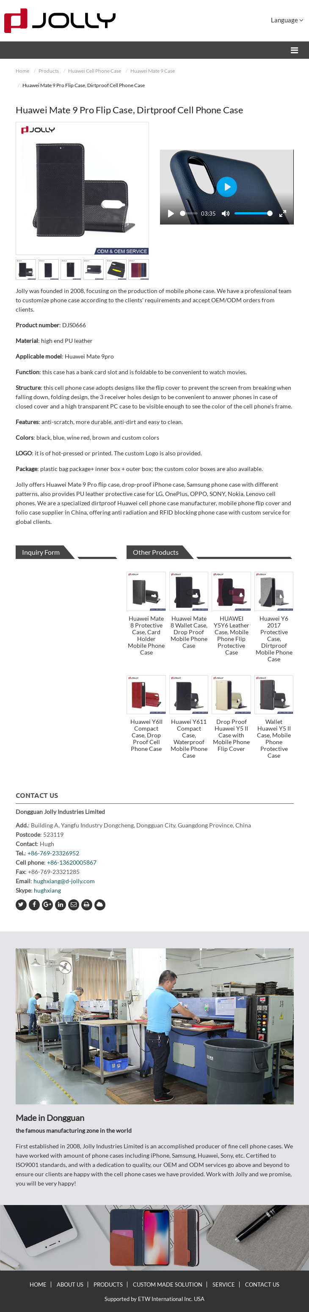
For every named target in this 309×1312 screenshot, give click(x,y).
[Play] (171, 213)
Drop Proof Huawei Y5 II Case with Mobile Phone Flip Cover (231, 735)
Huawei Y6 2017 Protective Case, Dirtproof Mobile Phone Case (274, 639)
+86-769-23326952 (53, 853)
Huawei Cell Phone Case (94, 71)
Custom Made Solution (167, 1284)
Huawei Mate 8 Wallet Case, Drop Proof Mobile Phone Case (189, 632)
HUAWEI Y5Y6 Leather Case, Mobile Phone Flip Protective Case (231, 635)
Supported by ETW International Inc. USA (154, 1299)
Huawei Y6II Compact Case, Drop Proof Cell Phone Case (146, 735)
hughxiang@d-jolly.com (64, 881)
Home (22, 71)
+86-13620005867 (72, 862)
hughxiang (47, 890)
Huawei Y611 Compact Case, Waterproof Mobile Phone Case (189, 738)
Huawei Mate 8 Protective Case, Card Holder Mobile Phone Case (146, 635)
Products (49, 71)
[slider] (189, 213)
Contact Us (37, 795)
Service (223, 1284)
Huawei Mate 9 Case (152, 71)
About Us (70, 1284)
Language (287, 20)
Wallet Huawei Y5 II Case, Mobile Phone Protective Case (274, 738)
